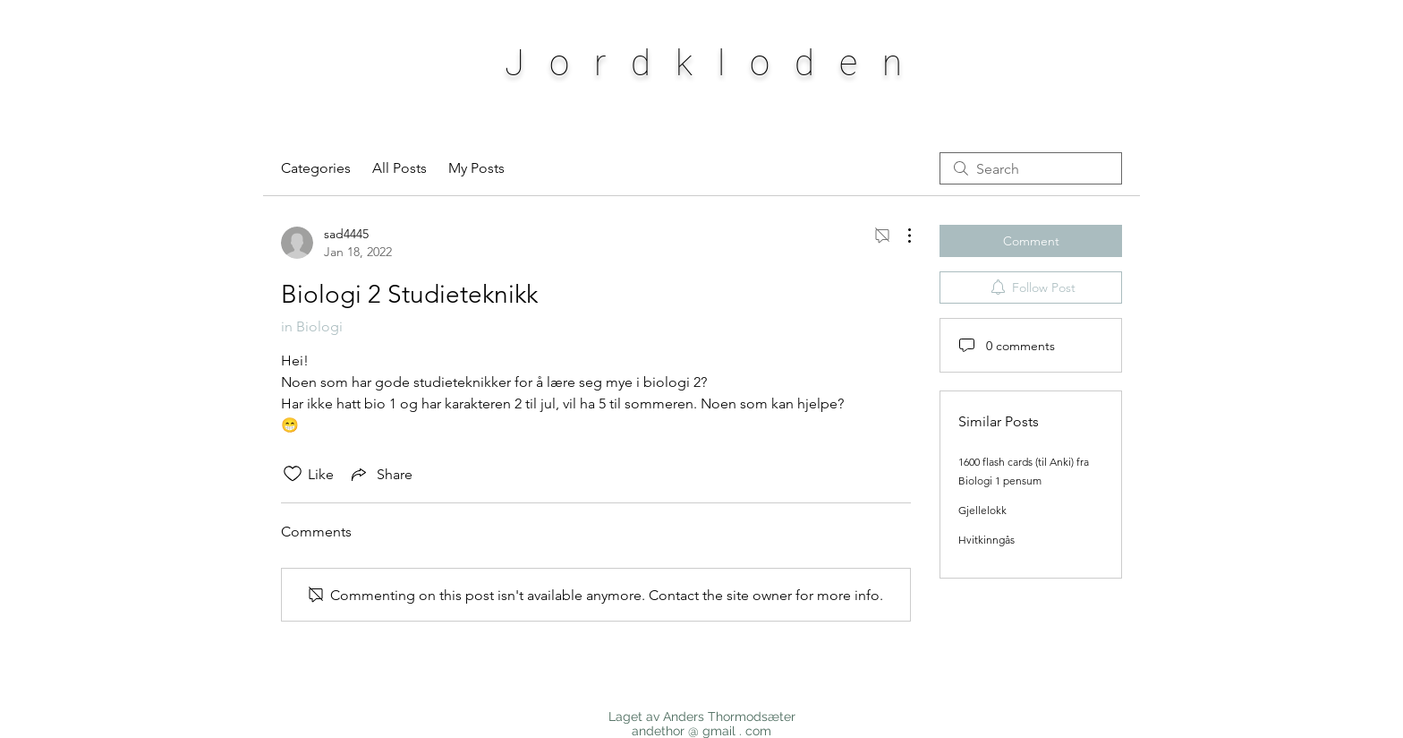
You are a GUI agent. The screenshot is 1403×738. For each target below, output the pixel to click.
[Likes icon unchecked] (292, 474)
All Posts (399, 167)
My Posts (476, 167)
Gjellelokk (982, 510)
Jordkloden (716, 63)
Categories (316, 167)
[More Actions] (900, 235)
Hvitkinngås (986, 539)
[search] (1031, 168)
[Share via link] (380, 474)
